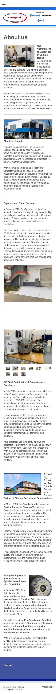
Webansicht (47, 687)
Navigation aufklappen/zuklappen (28, 4)
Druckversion (10, 687)
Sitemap (21, 687)
